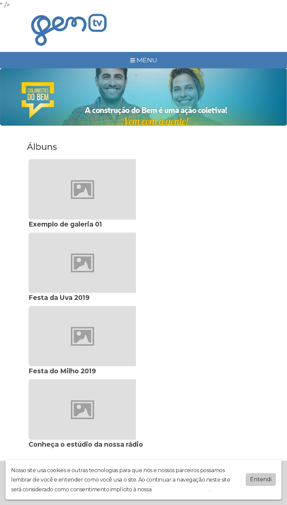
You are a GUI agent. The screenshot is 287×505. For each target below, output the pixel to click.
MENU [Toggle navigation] (143, 60)
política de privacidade (181, 489)
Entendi (261, 479)
